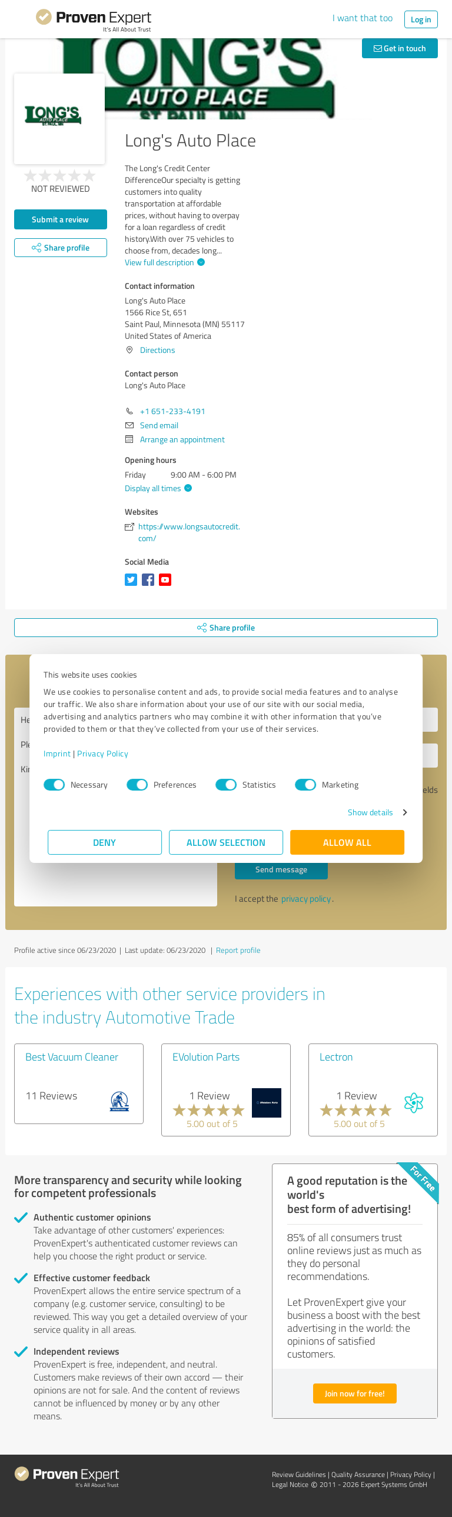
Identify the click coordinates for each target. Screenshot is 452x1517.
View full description (163, 262)
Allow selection (226, 842)
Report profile (238, 950)
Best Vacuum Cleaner (71, 1056)
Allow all (347, 842)
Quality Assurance (358, 1474)
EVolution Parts (206, 1056)
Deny (105, 842)
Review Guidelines (299, 1474)
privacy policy (306, 898)
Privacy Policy (106, 753)
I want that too (363, 17)
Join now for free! (355, 1393)
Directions (157, 349)
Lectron (336, 1056)
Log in (421, 19)
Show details (366, 812)
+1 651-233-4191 (172, 410)
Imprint (61, 753)
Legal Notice (290, 1484)
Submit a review (60, 219)
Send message (281, 869)
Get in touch (400, 48)
